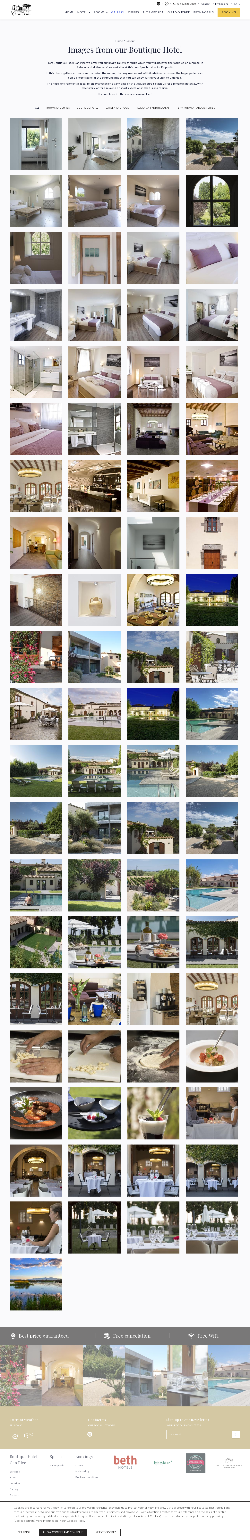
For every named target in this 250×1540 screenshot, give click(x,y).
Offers (133, 12)
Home (69, 12)
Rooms (99, 12)
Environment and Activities (196, 107)
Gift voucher (179, 12)
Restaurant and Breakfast (153, 107)
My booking (221, 3)
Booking (229, 12)
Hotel (82, 12)
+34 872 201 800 (184, 3)
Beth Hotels (204, 12)
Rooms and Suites (58, 107)
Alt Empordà (153, 12)
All (37, 107)
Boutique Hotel (87, 107)
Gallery (117, 12)
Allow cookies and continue (63, 1532)
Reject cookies (106, 1532)
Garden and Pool (117, 107)
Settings (24, 1532)
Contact (206, 3)
